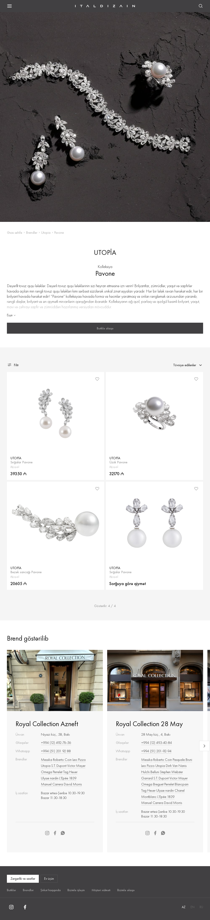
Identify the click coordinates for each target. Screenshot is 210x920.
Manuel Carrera (52, 784)
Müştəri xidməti (101, 890)
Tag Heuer (70, 771)
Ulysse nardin (49, 778)
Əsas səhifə (14, 232)
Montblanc (149, 796)
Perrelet (57, 771)
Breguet (158, 784)
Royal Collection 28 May (149, 723)
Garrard (147, 778)
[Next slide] (204, 746)
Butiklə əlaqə (105, 328)
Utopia (45, 232)
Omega (46, 771)
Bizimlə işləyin (76, 890)
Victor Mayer (76, 765)
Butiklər (11, 890)
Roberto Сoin (62, 759)
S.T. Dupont (58, 765)
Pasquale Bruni (182, 759)
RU (201, 907)
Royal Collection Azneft (47, 723)
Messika (46, 759)
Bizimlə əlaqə (126, 890)
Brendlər (31, 232)
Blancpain (181, 784)
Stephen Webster (171, 771)
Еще (11, 315)
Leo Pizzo (79, 759)
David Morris (73, 784)
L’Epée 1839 (67, 778)
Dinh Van (172, 765)
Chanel (180, 790)
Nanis (182, 765)
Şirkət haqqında (51, 890)
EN (192, 907)
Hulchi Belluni (150, 771)
